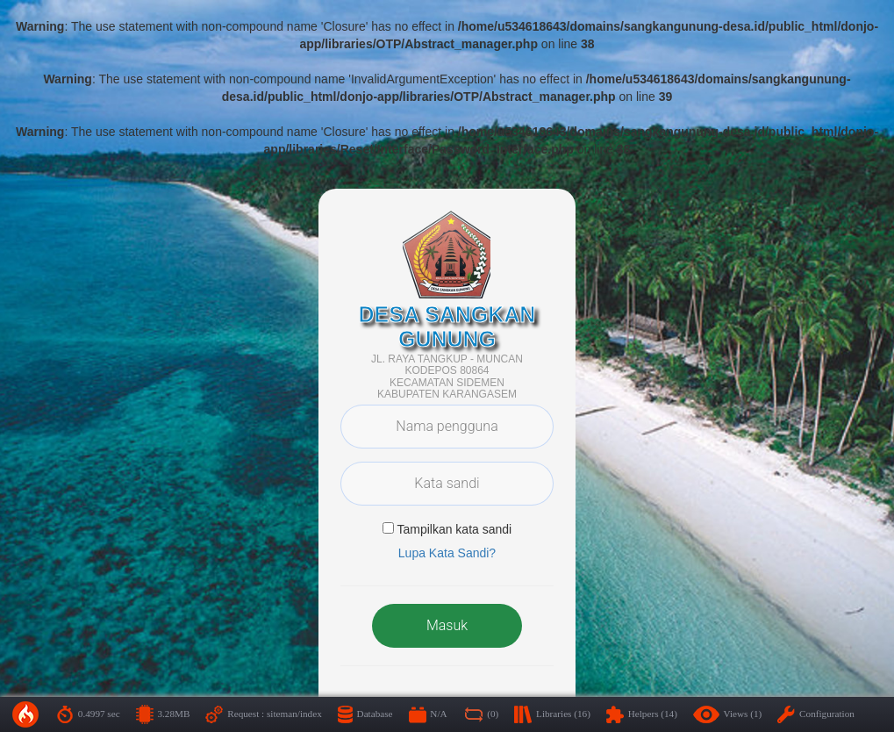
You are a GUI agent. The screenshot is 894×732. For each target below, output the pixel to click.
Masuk (447, 625)
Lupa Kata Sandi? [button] (447, 553)
